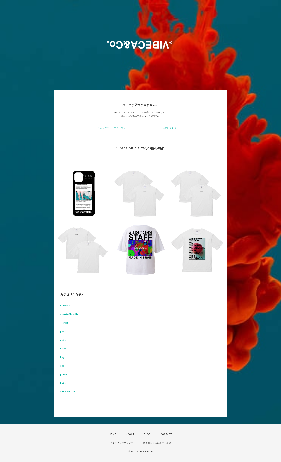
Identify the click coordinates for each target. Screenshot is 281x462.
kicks (63, 348)
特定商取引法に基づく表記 (157, 443)
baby (63, 383)
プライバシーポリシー (121, 443)
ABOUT (130, 434)
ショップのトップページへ (111, 128)
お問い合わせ (170, 128)
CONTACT (166, 434)
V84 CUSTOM (68, 391)
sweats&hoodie (69, 314)
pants (63, 331)
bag (62, 357)
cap (62, 366)
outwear (65, 305)
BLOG (147, 434)
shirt (63, 340)
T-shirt (64, 323)
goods (64, 374)
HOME (112, 434)
